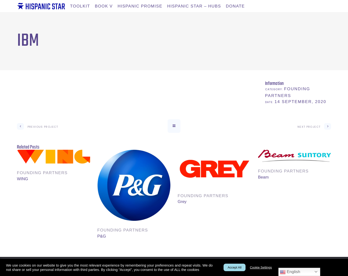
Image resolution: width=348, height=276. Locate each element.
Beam (263, 177)
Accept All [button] (234, 267)
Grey (182, 201)
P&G (101, 236)
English (290, 272)
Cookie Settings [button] (261, 267)
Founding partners (42, 173)
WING (22, 179)
